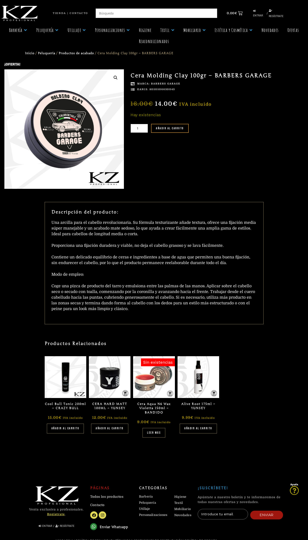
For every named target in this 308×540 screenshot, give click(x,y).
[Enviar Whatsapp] (94, 527)
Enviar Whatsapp (115, 528)
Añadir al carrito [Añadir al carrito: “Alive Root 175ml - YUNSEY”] (198, 428)
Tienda (59, 13)
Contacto (79, 13)
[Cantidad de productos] (139, 128)
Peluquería (46, 53)
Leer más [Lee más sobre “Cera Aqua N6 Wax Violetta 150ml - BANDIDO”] (154, 433)
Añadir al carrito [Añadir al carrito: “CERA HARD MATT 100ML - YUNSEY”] (110, 428)
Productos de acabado (76, 53)
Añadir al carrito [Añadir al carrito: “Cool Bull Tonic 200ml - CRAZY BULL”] (65, 428)
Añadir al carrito (170, 128)
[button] (18, 30)
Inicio (29, 53)
